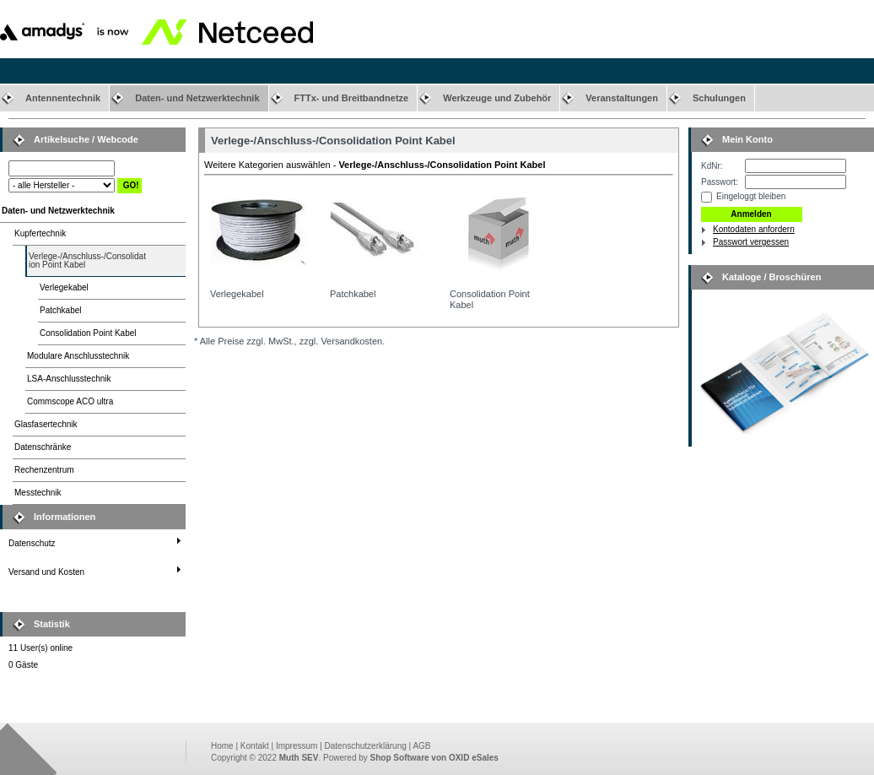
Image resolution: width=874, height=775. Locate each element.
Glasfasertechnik (45, 424)
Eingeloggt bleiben (750, 196)
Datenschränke (42, 447)
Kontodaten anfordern (754, 229)
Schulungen (719, 98)
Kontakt (254, 746)
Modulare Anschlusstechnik (78, 355)
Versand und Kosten (46, 572)
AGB (421, 746)
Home (222, 746)
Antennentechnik (62, 98)
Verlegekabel (64, 287)
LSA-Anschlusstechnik (69, 378)
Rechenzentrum (44, 469)
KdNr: (712, 166)
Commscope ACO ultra (70, 401)
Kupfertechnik (40, 233)
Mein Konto (747, 139)
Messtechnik (38, 492)
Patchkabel (60, 310)
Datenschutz (32, 543)
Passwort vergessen (751, 242)
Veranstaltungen (621, 98)
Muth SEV (299, 757)
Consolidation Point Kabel (88, 333)
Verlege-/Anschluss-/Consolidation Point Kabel (87, 260)
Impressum (296, 746)
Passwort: (719, 182)
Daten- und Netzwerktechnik (197, 98)
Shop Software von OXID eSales (434, 757)
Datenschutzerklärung (366, 746)
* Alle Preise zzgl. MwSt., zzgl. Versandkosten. (289, 341)
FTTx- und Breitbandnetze (351, 98)
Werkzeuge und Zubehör (497, 98)
